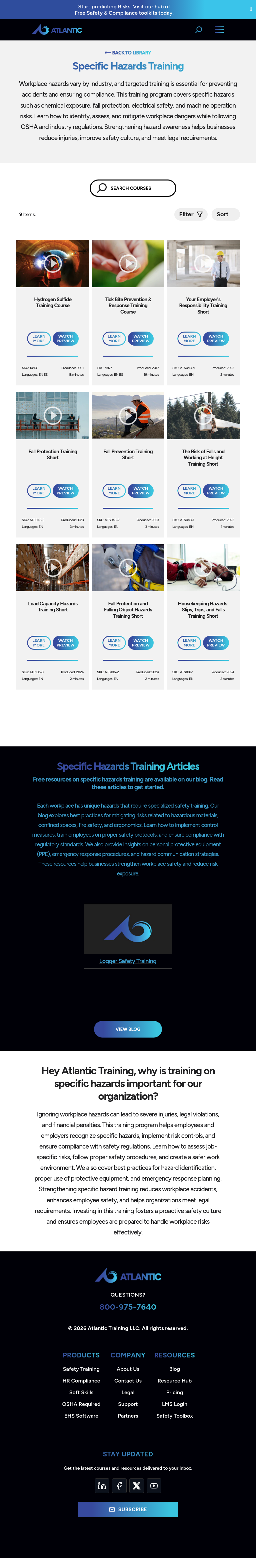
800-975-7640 (128, 1307)
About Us (128, 1369)
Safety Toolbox (174, 1416)
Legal (128, 1392)
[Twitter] (136, 1485)
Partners (128, 1416)
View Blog (128, 1029)
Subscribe (128, 1510)
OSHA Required (81, 1404)
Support (128, 1404)
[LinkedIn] (102, 1485)
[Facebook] (119, 1485)
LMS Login (174, 1404)
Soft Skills (81, 1392)
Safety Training (81, 1369)
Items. (28, 214)
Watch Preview (65, 338)
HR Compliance (81, 1380)
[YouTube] (154, 1485)
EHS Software (81, 1416)
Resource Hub (175, 1380)
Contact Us (128, 1380)
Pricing (174, 1392)
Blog (174, 1369)
